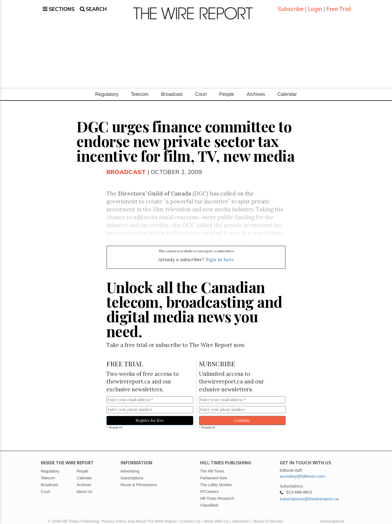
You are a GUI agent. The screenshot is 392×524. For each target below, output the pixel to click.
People (226, 90)
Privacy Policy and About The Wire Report (138, 517)
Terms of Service (268, 517)
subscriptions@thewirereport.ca (309, 494)
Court (201, 90)
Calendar (287, 90)
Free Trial (338, 6)
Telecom (139, 90)
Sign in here (220, 255)
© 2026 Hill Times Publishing (74, 517)
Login (315, 6)
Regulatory (106, 90)
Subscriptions (332, 517)
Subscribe (291, 6)
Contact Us (190, 517)
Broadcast (172, 90)
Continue (242, 416)
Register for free (150, 416)
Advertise (240, 517)
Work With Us (216, 517)
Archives (256, 90)
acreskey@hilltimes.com (302, 472)
